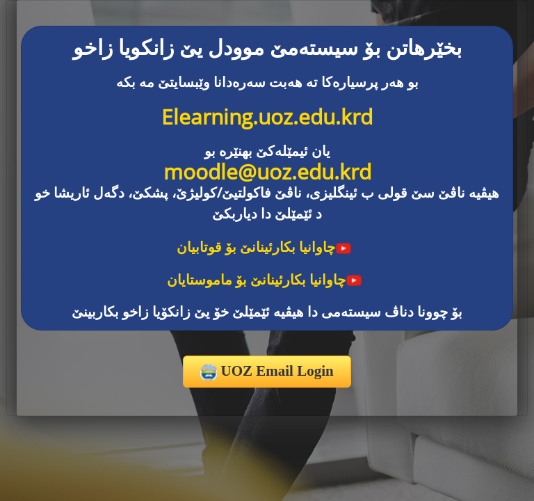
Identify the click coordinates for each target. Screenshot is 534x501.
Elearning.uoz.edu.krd (267, 116)
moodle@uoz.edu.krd (267, 171)
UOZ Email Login (266, 372)
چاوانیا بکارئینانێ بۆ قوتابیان (264, 246)
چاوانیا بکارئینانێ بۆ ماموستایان (264, 279)
